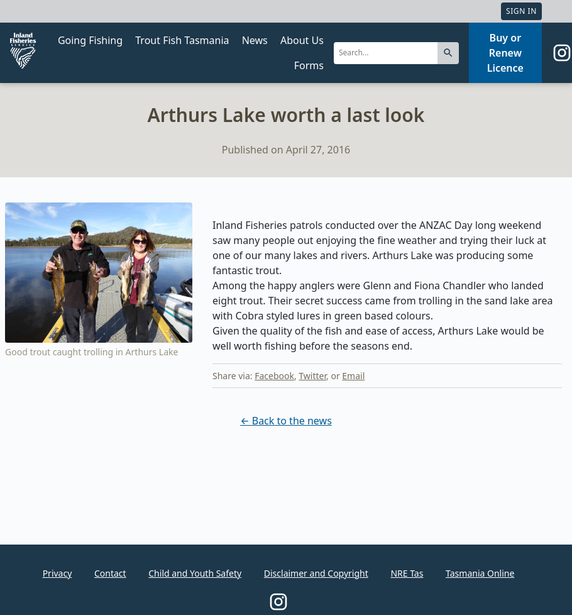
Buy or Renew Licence (505, 53)
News (255, 40)
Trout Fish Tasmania (182, 40)
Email (353, 376)
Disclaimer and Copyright (316, 573)
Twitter (312, 376)
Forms (309, 65)
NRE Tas (406, 573)
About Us (302, 40)
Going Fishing (90, 40)
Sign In (521, 11)
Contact (110, 573)
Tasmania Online (480, 573)
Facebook (274, 376)
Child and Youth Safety (194, 573)
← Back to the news (286, 421)
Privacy (57, 573)
